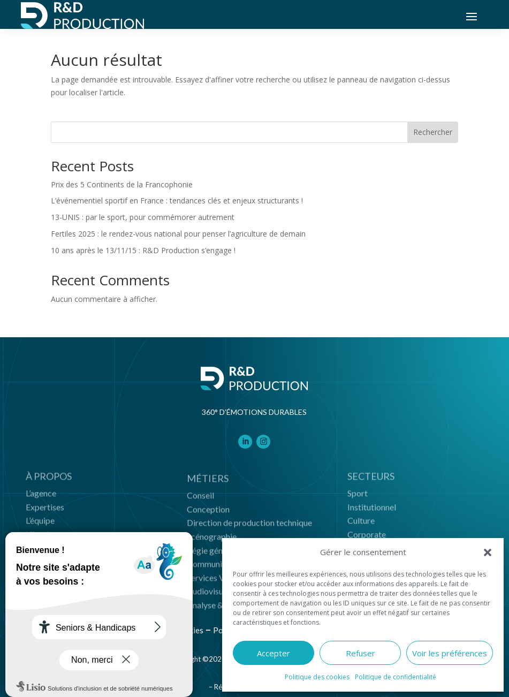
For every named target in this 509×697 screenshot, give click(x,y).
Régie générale (214, 554)
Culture (361, 524)
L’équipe (40, 524)
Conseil (200, 500)
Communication (216, 568)
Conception (208, 514)
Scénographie (212, 541)
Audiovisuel (208, 595)
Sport (357, 496)
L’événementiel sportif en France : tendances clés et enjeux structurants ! (177, 200)
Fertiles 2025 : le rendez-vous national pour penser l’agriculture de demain (178, 234)
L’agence (41, 496)
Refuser (360, 653)
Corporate (366, 537)
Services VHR (212, 582)
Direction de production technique (249, 527)
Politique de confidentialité (395, 676)
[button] (487, 552)
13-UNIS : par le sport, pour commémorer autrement (142, 217)
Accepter (273, 653)
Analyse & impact (218, 609)
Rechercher (432, 132)
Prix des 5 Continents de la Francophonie (122, 184)
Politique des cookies (317, 676)
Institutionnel (371, 510)
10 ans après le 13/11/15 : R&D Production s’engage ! (143, 250)
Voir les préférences (449, 653)
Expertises (45, 510)
